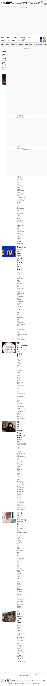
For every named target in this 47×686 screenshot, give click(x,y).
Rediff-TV (40, 3)
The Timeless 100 (23, 675)
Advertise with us (26, 680)
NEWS (8, 37)
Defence (13, 44)
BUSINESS (15, 37)
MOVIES (22, 37)
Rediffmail (14, 3)
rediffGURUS (34, 3)
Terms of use (28, 683)
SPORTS (3, 40)
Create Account (45, 4)
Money (19, 3)
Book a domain (20, 674)
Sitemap (10, 683)
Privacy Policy (42, 680)
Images (20, 44)
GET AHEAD (11, 40)
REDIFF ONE (20, 40)
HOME (2, 37)
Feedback (15, 683)
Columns (28, 44)
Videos (40, 674)
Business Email (28, 3)
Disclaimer (35, 680)
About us (21, 683)
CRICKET (29, 37)
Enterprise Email (23, 3)
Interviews (38, 44)
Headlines (5, 44)
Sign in (45, 1)
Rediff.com (18, 680)
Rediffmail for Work (9, 674)
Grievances (36, 683)
